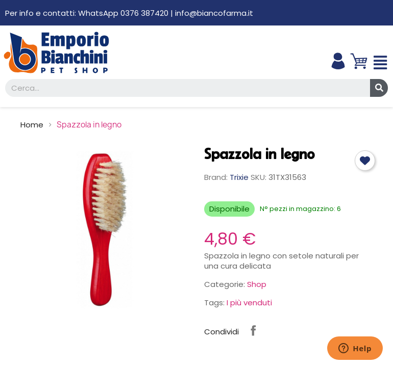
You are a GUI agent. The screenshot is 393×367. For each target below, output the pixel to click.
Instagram (279, 330)
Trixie (239, 177)
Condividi (253, 330)
